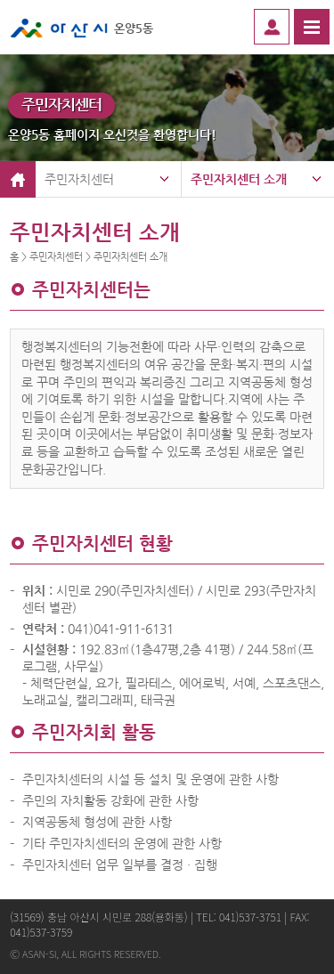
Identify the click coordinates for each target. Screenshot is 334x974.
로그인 (271, 27)
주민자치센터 (79, 179)
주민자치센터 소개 (239, 179)
